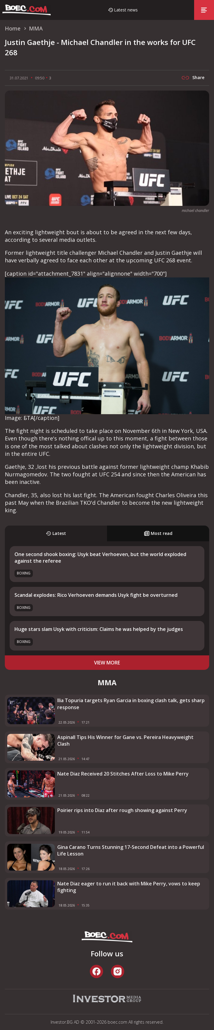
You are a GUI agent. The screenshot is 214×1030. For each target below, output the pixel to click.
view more (107, 662)
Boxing (23, 573)
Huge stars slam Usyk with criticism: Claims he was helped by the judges (98, 629)
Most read (158, 533)
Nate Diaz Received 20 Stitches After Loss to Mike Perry (123, 773)
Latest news (126, 10)
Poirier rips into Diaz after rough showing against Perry (122, 810)
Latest (56, 533)
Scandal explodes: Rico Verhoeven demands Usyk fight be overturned (96, 595)
